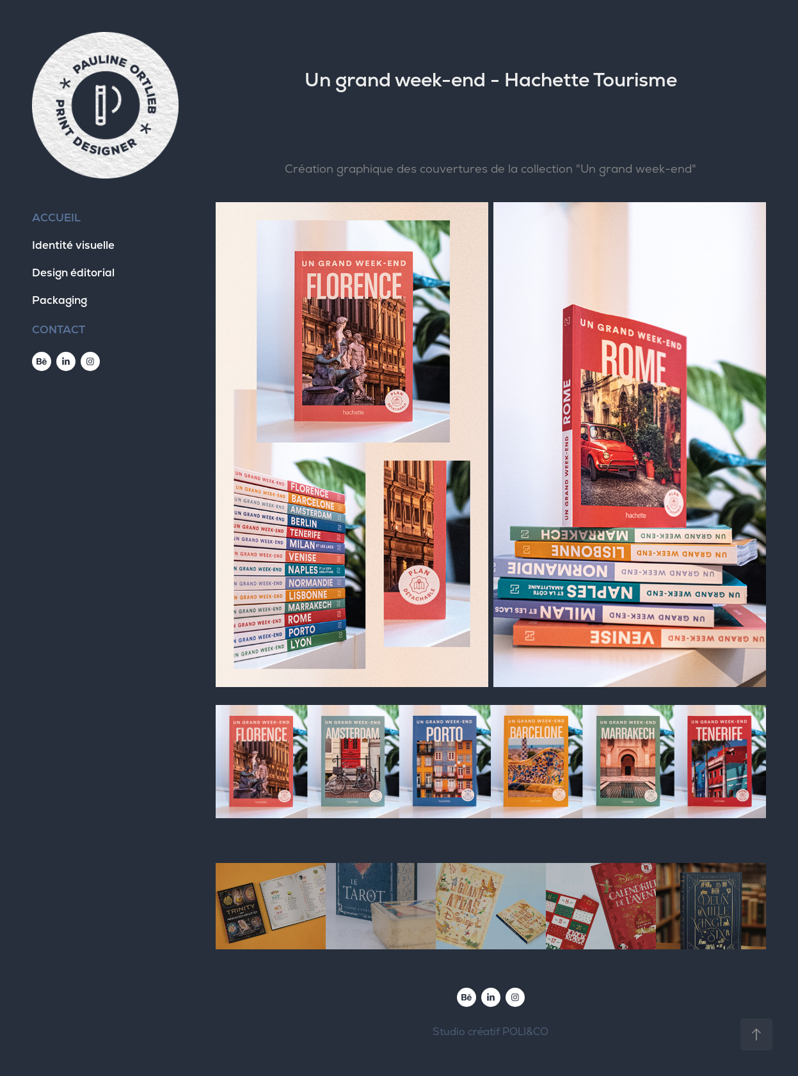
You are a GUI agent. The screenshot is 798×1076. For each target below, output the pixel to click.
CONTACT (58, 329)
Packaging (59, 300)
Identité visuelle (73, 245)
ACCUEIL (56, 217)
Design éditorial (73, 272)
